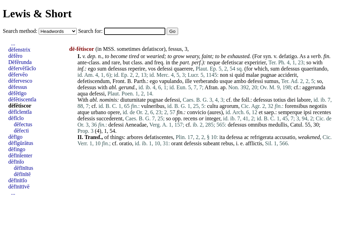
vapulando (170, 81)
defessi (164, 69)
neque (213, 62)
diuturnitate (133, 100)
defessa (234, 137)
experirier (255, 62)
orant (177, 143)
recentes (322, 112)
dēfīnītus (23, 168)
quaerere (183, 69)
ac (246, 137)
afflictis (254, 143)
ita (222, 137)
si (231, 75)
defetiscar (232, 62)
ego (92, 69)
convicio (196, 112)
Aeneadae (136, 125)
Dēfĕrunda (20, 62)
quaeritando (314, 69)
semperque (290, 112)
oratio (125, 143)
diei (291, 100)
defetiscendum (93, 81)
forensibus (296, 106)
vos (152, 69)
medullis (277, 125)
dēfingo (16, 149)
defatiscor (153, 49)
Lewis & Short (37, 13)
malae (252, 75)
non (224, 75)
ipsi (308, 112)
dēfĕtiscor (19, 106)
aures (215, 112)
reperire (136, 69)
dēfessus (17, 87)
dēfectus (23, 124)
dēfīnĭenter (20, 155)
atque (83, 112)
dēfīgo (15, 137)
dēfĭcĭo (16, 118)
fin (326, 56)
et (261, 112)
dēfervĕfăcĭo (22, 68)
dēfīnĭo (16, 162)
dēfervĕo (18, 74)
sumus (271, 81)
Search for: (91, 31)
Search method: (21, 31)
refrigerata (262, 137)
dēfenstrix (19, 50)
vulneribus (153, 106)
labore (304, 100)
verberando (205, 81)
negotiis (318, 106)
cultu (212, 106)
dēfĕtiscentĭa (22, 99)
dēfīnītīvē (18, 187)
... (13, 43)
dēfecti (21, 130)
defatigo (288, 56)
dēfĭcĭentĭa (20, 112)
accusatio (285, 137)
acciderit (287, 75)
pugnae (268, 75)
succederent (109, 118)
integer (212, 118)
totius (280, 100)
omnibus (257, 125)
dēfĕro (15, 56)
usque (226, 81)
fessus (175, 49)
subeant (211, 143)
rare (115, 62)
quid (240, 75)
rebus (227, 143)
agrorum (229, 106)
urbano (98, 112)
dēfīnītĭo (17, 180)
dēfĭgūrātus (20, 143)
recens (190, 118)
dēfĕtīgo (17, 93)
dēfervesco (20, 81)
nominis (108, 100)
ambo (240, 81)
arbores (135, 137)
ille (188, 81)
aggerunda (313, 87)
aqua (82, 93)
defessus (117, 69)
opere (114, 112)
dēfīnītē (22, 174)
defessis (86, 118)
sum (102, 69)
